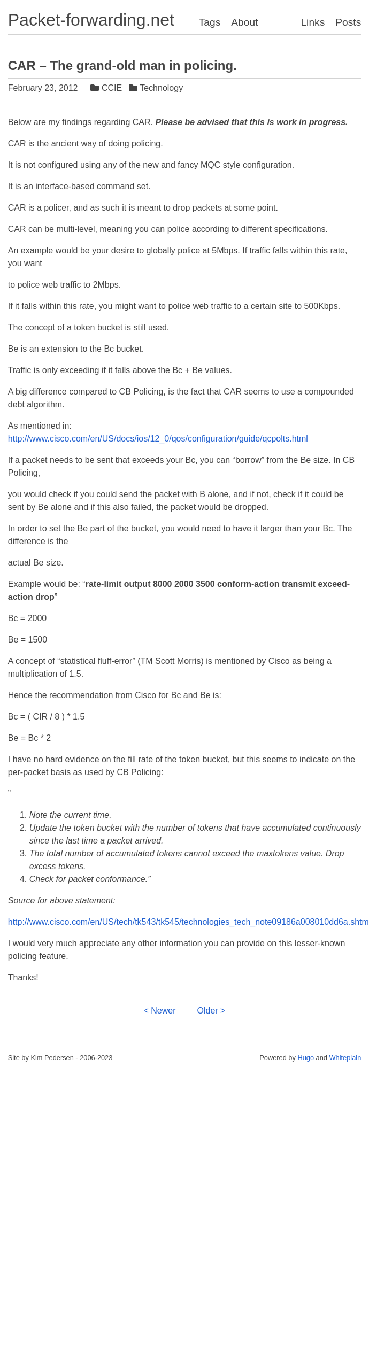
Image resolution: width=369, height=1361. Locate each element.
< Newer (160, 1010)
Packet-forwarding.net (91, 19)
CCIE (107, 87)
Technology (157, 87)
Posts (348, 22)
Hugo (305, 1058)
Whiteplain (345, 1058)
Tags (210, 22)
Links (313, 22)
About (244, 22)
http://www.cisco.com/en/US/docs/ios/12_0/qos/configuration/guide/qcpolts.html (158, 438)
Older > (211, 1010)
